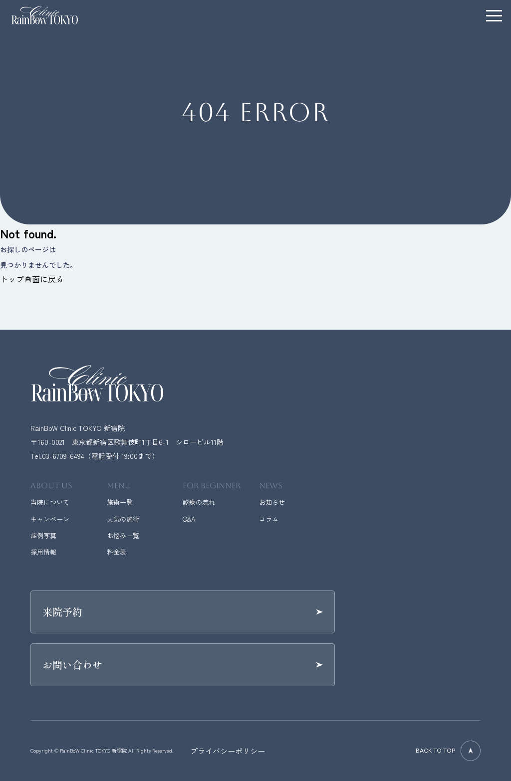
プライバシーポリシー (227, 751)
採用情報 (43, 552)
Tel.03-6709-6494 (57, 456)
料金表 (116, 552)
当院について (49, 502)
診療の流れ (199, 502)
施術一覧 (120, 502)
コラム (268, 519)
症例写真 (43, 535)
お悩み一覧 (123, 535)
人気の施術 (123, 519)
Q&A (189, 519)
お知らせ (272, 502)
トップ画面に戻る (32, 279)
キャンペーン (49, 519)
